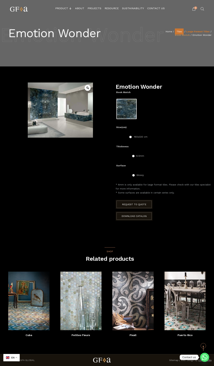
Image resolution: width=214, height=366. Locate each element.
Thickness (122, 146)
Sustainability (133, 8)
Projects (94, 8)
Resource (112, 8)
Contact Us (156, 8)
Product (63, 8)
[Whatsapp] (204, 357)
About (79, 8)
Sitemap (174, 360)
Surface (121, 165)
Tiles (179, 31)
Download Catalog (134, 216)
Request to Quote (134, 204)
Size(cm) (121, 127)
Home (169, 31)
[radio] (127, 109)
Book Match (182, 35)
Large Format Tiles (198, 31)
